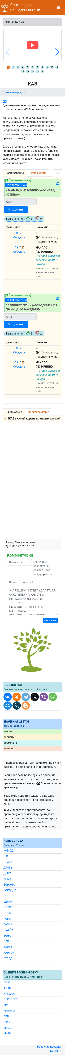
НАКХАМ (9, 993)
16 (42, 71)
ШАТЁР (8, 930)
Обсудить (19, 237)
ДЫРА (7, 873)
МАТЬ (7, 1033)
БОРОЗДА (9, 890)
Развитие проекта (49, 1046)
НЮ (5, 856)
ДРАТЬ (7, 867)
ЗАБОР (7, 924)
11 (57, 67)
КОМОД (8, 850)
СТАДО (8, 958)
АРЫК (7, 879)
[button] (57, 52)
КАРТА (7, 947)
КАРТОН (8, 952)
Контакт (55, 1050)
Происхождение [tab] (38, 412)
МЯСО (7, 1027)
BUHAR (7, 935)
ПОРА (7, 913)
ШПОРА (8, 901)
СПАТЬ (7, 982)
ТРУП (7, 1005)
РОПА (7, 918)
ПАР (6, 941)
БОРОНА (9, 884)
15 (37, 71)
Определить (16, 209)
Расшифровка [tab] (15, 173)
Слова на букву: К (14, 92)
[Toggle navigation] (58, 7)
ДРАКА (7, 862)
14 (32, 71)
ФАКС (7, 988)
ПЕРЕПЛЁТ (10, 999)
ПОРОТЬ (8, 907)
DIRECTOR (9, 1022)
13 (28, 71)
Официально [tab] (14, 412)
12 (23, 71)
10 (52, 67)
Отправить (50, 620)
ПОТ (6, 896)
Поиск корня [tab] (38, 173)
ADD (6, 1016)
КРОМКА (9, 1010)
